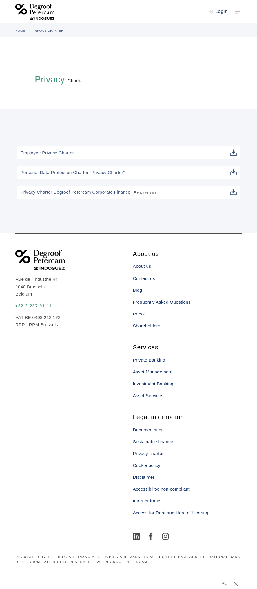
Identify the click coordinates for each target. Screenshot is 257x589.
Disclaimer (143, 477)
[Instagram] (166, 537)
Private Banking (149, 359)
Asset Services (148, 395)
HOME (20, 30)
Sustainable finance (153, 441)
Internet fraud (147, 500)
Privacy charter (148, 453)
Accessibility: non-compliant (161, 489)
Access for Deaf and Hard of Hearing (171, 512)
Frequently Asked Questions (162, 302)
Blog (137, 290)
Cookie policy (147, 465)
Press (139, 313)
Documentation (148, 429)
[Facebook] (151, 537)
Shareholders (147, 325)
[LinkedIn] (137, 537)
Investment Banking (153, 383)
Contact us (144, 278)
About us (142, 266)
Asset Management (153, 371)
